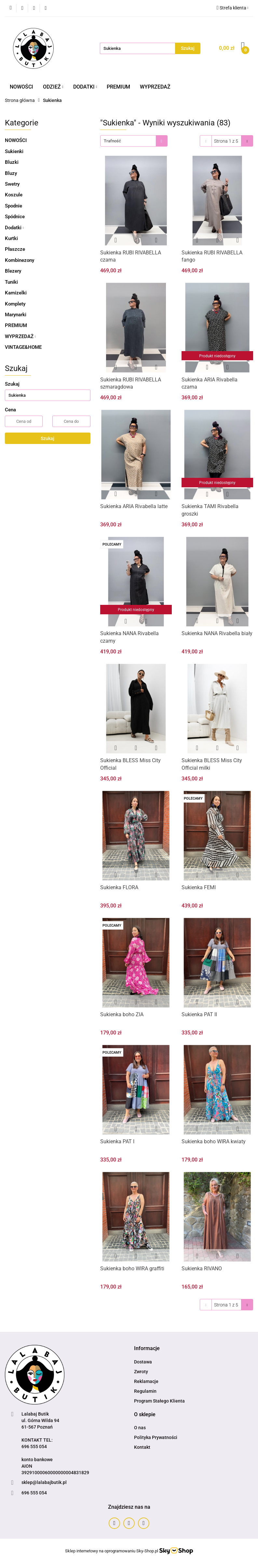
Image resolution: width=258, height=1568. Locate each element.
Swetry (12, 184)
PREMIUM (118, 87)
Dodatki (14, 228)
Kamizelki (16, 293)
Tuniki (11, 282)
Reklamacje (146, 1381)
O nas (140, 1427)
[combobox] (134, 141)
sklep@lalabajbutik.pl (44, 1482)
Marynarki (15, 315)
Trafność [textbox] (112, 140)
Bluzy (11, 173)
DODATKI (85, 87)
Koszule (13, 195)
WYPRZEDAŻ (155, 87)
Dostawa (143, 1361)
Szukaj (47, 438)
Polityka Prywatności (155, 1437)
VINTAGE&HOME (23, 347)
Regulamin (145, 1391)
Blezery (13, 271)
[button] (147, 1348)
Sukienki (14, 151)
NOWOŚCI (21, 87)
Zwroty (141, 1371)
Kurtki (11, 238)
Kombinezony (19, 260)
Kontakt (142, 1447)
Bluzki (12, 162)
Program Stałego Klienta (159, 1401)
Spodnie (13, 206)
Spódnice (15, 217)
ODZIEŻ (53, 87)
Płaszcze (15, 249)
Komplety (15, 304)
